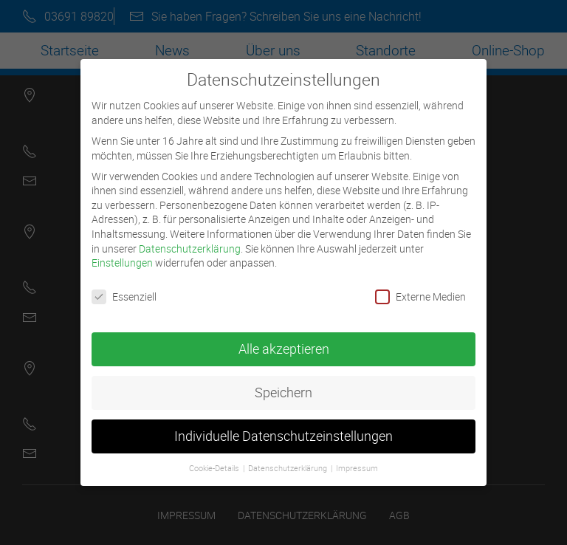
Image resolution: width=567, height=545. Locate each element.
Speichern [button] (283, 383)
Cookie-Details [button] (215, 459)
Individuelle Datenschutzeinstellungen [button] (283, 427)
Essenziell (124, 288)
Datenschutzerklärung (190, 240)
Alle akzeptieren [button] (283, 340)
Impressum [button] (357, 459)
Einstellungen (122, 254)
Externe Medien (420, 288)
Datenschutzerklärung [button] (288, 459)
